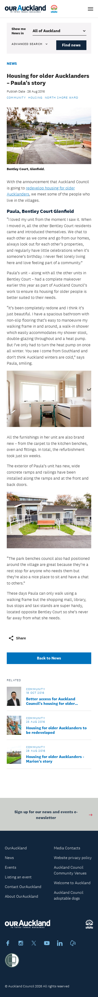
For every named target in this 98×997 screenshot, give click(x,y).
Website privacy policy (73, 857)
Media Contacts (67, 848)
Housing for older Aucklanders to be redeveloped (56, 730)
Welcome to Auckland (72, 882)
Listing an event (18, 877)
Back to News (49, 658)
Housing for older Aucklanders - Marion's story (55, 759)
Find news (71, 45)
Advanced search (30, 44)
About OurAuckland (21, 896)
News (12, 63)
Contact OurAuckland (23, 886)
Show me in (19, 31)
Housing (35, 98)
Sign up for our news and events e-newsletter (53, 815)
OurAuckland (16, 848)
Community (16, 98)
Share (17, 638)
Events (10, 867)
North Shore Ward (61, 98)
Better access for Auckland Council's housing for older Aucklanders (50, 701)
